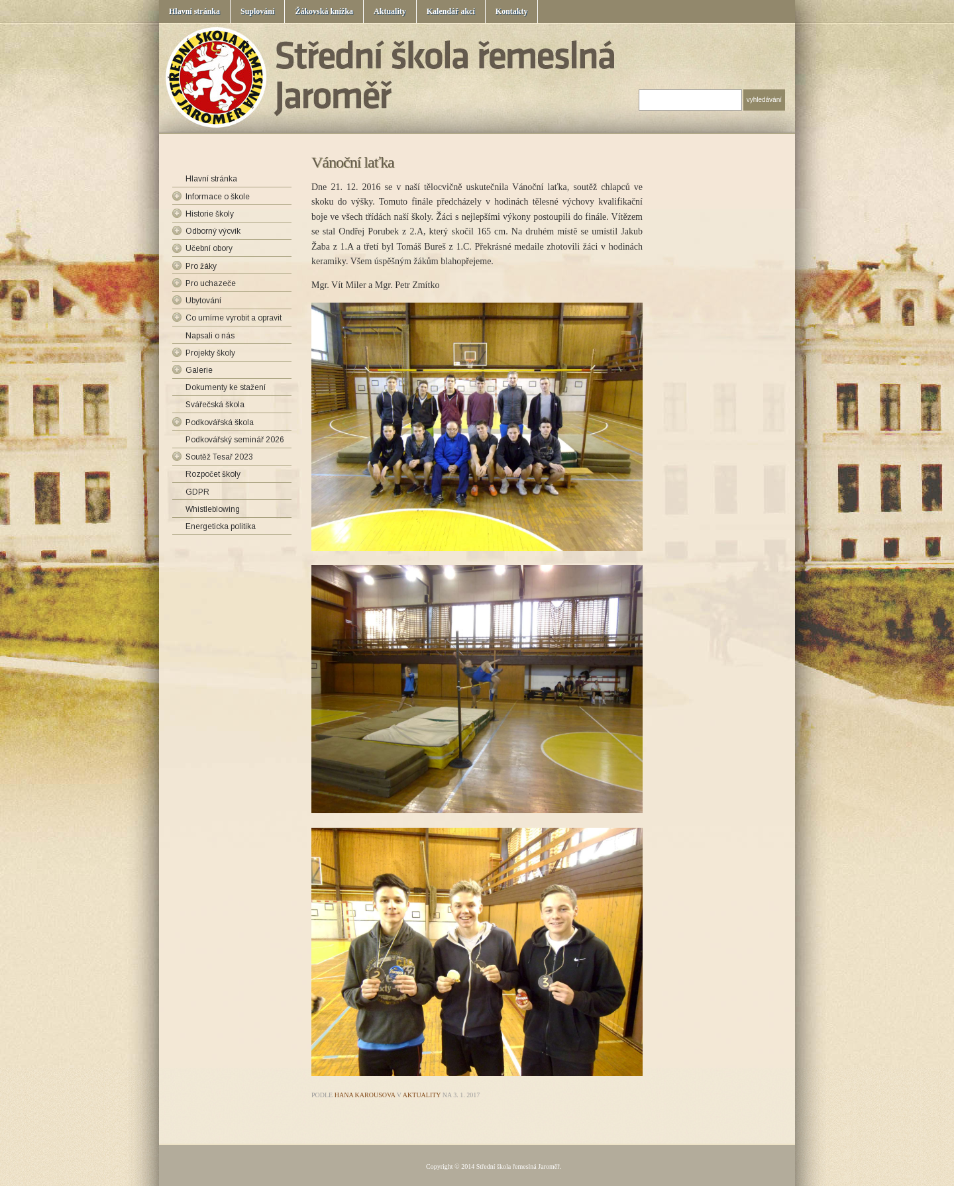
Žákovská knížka (324, 11)
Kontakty (512, 11)
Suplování (257, 11)
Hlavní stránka (194, 11)
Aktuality (390, 11)
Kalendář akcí (451, 11)
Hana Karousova (365, 1095)
